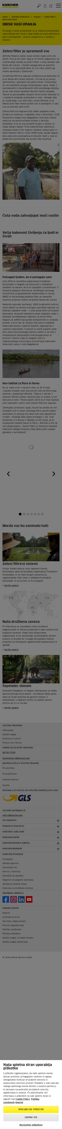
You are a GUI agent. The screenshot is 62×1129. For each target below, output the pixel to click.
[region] (31, 1094)
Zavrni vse (31, 1117)
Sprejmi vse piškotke (31, 1109)
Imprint (19, 1103)
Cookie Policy (23, 1099)
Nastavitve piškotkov (31, 1125)
